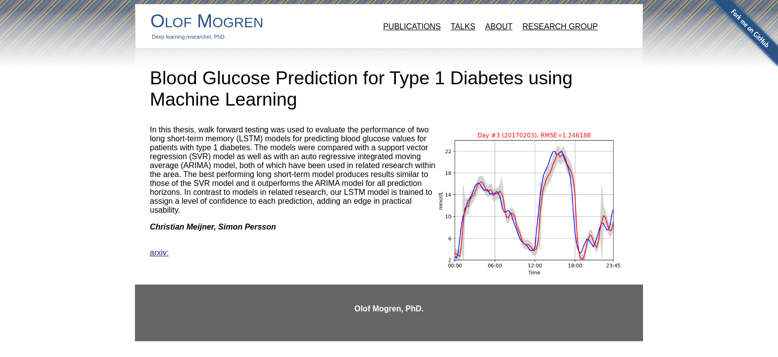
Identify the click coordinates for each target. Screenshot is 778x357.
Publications (412, 26)
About (499, 26)
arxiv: (159, 252)
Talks (463, 26)
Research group (560, 26)
